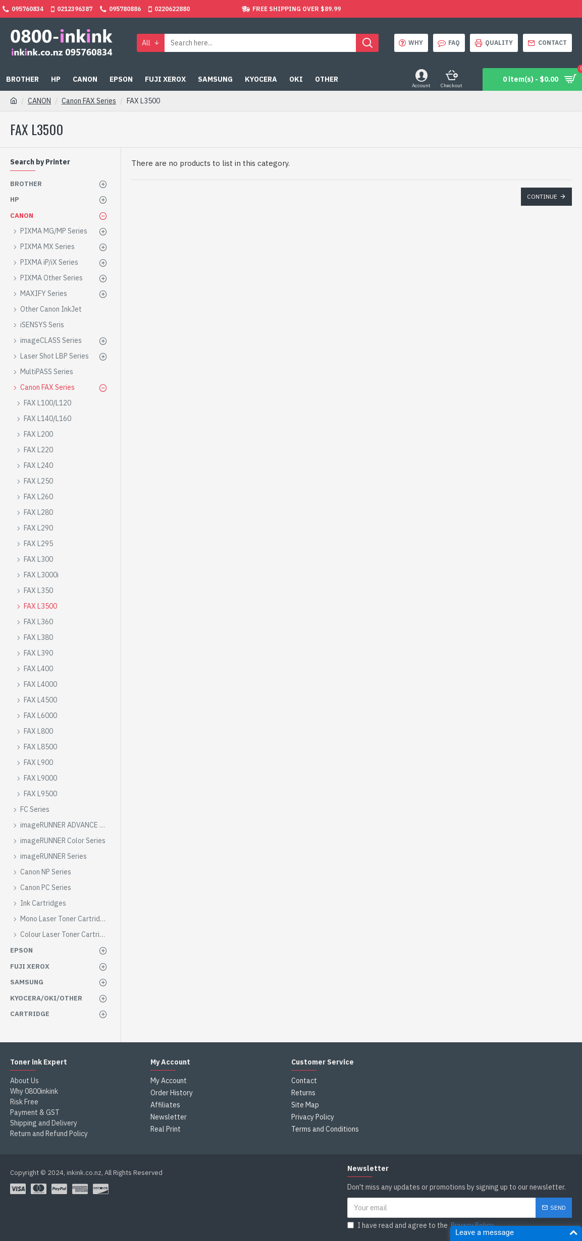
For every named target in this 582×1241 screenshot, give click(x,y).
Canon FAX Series (89, 100)
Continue (542, 196)
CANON (39, 100)
